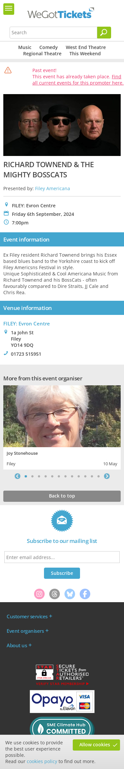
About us (17, 645)
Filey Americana (52, 188)
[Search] (104, 32)
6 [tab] (59, 476)
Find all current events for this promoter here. (78, 79)
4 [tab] (45, 476)
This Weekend (85, 53)
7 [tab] (65, 476)
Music (24, 47)
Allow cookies (94, 744)
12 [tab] (98, 476)
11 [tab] (92, 476)
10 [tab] (85, 476)
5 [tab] (52, 476)
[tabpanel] (62, 427)
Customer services (27, 616)
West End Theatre (86, 47)
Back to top (62, 496)
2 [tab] (32, 476)
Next (106, 476)
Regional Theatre (42, 53)
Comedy (48, 47)
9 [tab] (78, 476)
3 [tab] (39, 476)
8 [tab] (72, 476)
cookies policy (42, 761)
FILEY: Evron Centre (26, 323)
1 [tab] (25, 476)
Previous (17, 476)
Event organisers (25, 631)
